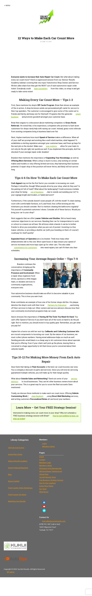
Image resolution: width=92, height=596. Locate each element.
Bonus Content (13, 481)
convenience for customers (25, 247)
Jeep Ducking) (37, 396)
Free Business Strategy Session (51, 480)
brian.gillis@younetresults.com (53, 521)
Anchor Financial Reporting (18, 468)
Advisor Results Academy (17, 461)
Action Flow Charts (15, 454)
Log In (44, 444)
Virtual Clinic (44, 474)
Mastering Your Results (17, 501)
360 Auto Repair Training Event (50, 471)
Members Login (45, 463)
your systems (51, 146)
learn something (40, 88)
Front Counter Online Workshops (20, 488)
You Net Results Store (47, 477)
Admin (10, 572)
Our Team (43, 489)
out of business (37, 192)
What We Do (43, 492)
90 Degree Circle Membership (50, 468)
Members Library (48, 446)
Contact (42, 460)
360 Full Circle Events (16, 448)
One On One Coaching (47, 483)
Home (41, 457)
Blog (9, 475)
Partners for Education (57, 305)
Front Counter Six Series (17, 495)
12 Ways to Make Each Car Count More (46, 38)
